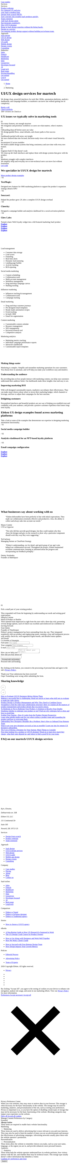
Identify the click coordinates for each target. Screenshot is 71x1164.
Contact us (10, 878)
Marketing (9, 892)
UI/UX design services (14, 851)
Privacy (8, 971)
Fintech (8, 888)
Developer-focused (13, 899)
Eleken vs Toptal (12, 913)
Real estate (10, 903)
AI (7, 901)
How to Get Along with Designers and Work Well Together (28, 939)
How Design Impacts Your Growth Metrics (22, 947)
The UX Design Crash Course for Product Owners (24, 935)
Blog (13, 73)
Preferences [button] (5, 996)
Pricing (3, 73)
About (8, 73)
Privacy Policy (63, 992)
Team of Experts (12, 963)
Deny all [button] (4, 1117)
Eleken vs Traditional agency (16, 917)
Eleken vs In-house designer (16, 915)
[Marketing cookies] (2, 1129)
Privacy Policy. (10, 671)
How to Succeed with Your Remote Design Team (24, 945)
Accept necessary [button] (16, 996)
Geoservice (10, 897)
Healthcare (10, 890)
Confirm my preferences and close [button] (14, 1160)
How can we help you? (9, 653)
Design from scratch (13, 837)
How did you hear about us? (11, 655)
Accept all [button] (27, 996)
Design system (11, 860)
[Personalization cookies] (2, 1142)
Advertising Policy (13, 959)
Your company (6, 645)
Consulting (10, 862)
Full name (4, 643)
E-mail (3, 648)
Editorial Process (12, 955)
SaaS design (10, 849)
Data (7, 895)
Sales (8, 886)
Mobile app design (12, 858)
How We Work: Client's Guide (17, 941)
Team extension (11, 841)
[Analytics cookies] (2, 1151)
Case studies (5, 2)
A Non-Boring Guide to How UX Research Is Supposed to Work (30, 933)
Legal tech (9, 905)
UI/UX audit (10, 856)
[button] (35, 1049)
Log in (3, 77)
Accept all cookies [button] (14, 1117)
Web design (10, 853)
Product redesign (12, 839)
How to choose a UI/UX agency (17, 925)
